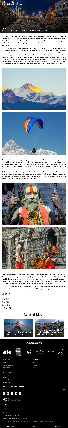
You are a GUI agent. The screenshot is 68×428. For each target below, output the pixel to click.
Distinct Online (7, 370)
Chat (33, 426)
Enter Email (6, 389)
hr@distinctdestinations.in (19, 418)
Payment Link (6, 382)
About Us (5, 362)
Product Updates (8, 375)
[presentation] (2, 329)
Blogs (4, 377)
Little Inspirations (8, 365)
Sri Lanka (35, 370)
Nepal (34, 367)
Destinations (10, 426)
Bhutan (35, 365)
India (34, 362)
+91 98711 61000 (7, 412)
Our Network (6, 367)
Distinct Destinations (13, 421)
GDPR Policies (33, 421)
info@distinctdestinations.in (11, 415)
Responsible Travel (8, 372)
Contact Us (57, 426)
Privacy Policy (24, 421)
